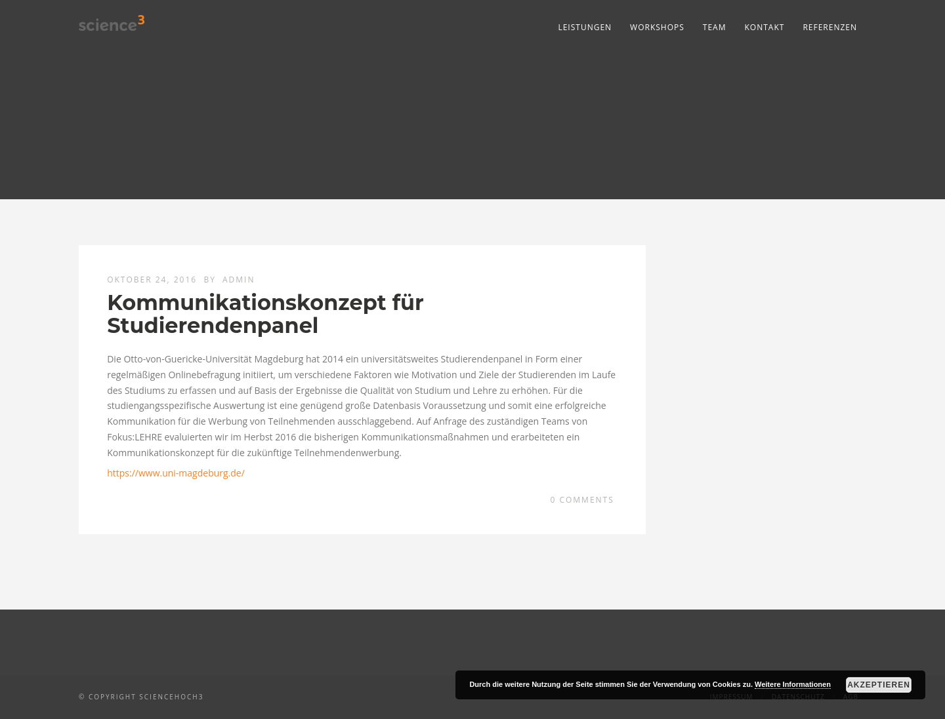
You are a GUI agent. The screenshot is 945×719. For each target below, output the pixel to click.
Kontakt (765, 27)
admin (238, 279)
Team (714, 27)
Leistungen (585, 27)
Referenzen (830, 27)
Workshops (657, 27)
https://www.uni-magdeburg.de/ (176, 473)
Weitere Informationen (793, 684)
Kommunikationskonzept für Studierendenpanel (265, 314)
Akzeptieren (878, 685)
